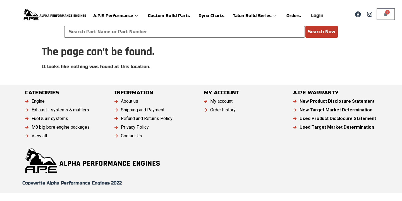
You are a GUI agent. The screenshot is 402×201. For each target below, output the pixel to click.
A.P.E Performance (115, 15)
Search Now (321, 31)
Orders (293, 15)
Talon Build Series (254, 15)
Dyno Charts (211, 15)
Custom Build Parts (169, 15)
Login (317, 15)
